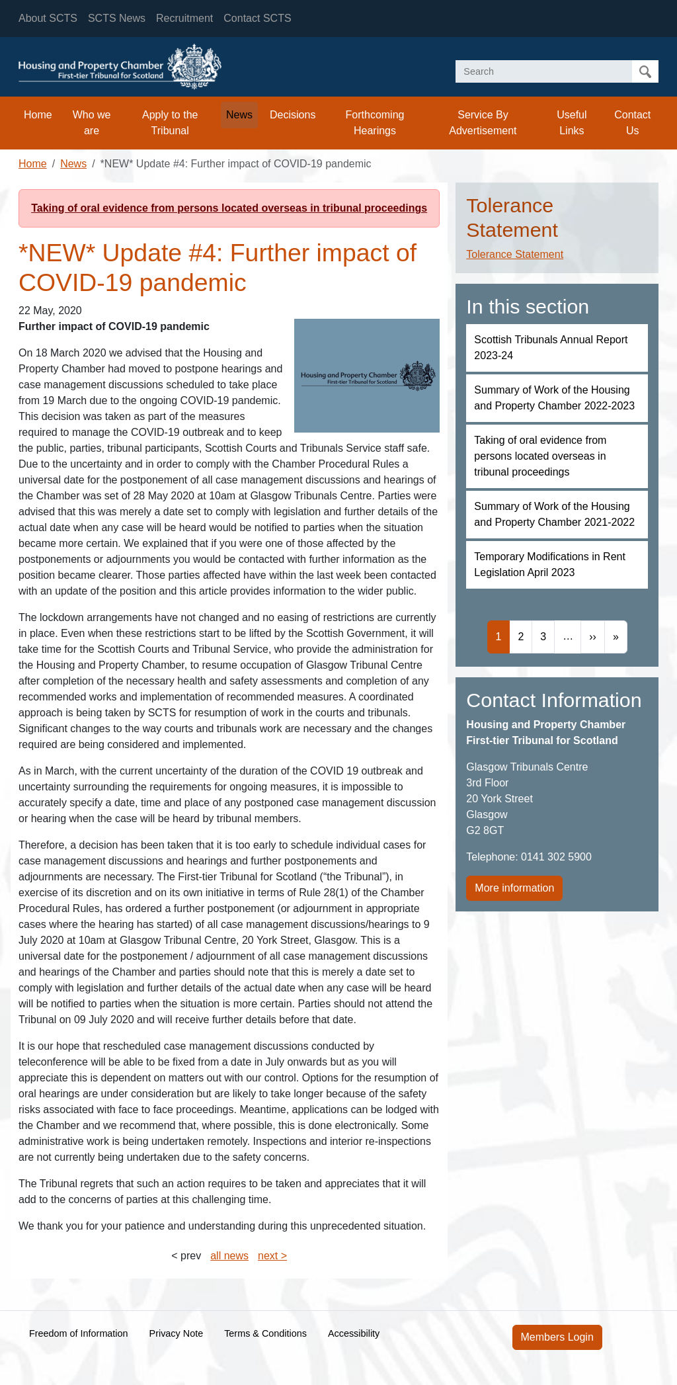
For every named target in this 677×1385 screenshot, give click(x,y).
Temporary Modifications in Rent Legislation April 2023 (549, 564)
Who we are (92, 122)
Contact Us (632, 122)
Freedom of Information (78, 1333)
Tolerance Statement (514, 254)
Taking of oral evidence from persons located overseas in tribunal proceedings (229, 208)
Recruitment (184, 18)
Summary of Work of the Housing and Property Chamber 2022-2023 (554, 397)
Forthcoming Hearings (375, 122)
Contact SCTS (257, 18)
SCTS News (116, 18)
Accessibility (353, 1333)
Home (38, 114)
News (239, 114)
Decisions (292, 114)
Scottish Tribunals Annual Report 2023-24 (550, 347)
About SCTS (48, 18)
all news (229, 1255)
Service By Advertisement (482, 122)
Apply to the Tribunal (170, 122)
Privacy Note (176, 1333)
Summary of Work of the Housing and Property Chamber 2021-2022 (554, 514)
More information (514, 888)
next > (272, 1255)
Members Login (557, 1337)
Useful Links (571, 122)
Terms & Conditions (265, 1333)
